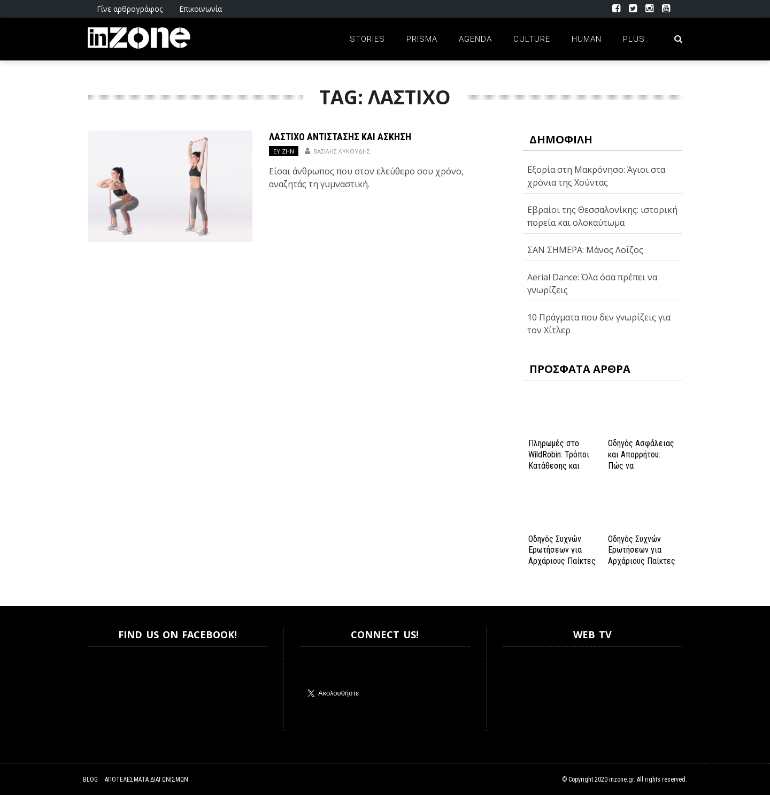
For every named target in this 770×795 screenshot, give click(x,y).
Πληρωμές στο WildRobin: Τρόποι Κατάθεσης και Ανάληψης (558, 459)
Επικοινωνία (200, 9)
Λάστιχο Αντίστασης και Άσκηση (340, 136)
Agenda (475, 39)
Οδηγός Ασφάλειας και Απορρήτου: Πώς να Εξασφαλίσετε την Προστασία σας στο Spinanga (641, 471)
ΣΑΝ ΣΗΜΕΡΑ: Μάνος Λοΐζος (585, 250)
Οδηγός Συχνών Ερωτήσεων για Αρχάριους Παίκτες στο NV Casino (641, 555)
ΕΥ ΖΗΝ (283, 151)
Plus (634, 39)
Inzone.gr (113, 689)
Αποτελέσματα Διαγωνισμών (146, 779)
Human (587, 39)
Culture (531, 39)
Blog (90, 779)
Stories (367, 39)
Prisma (421, 39)
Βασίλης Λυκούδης (341, 151)
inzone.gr (621, 779)
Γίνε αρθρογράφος (130, 9)
